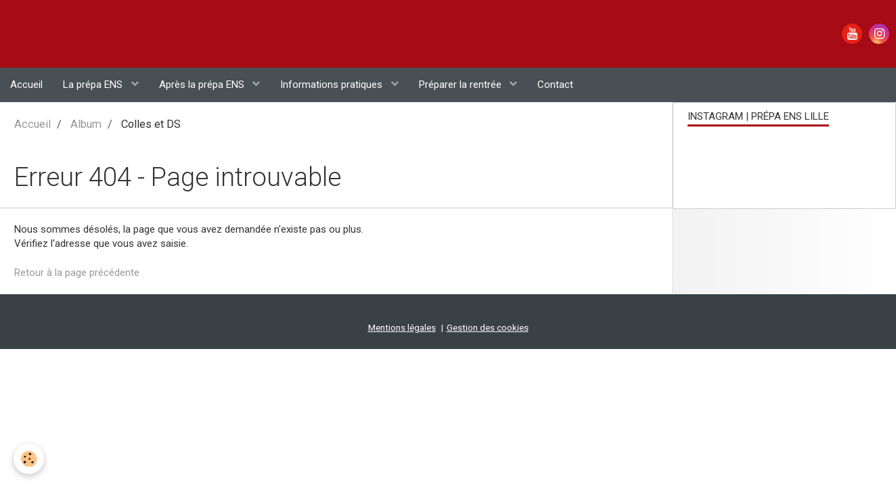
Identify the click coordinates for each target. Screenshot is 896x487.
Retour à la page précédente (76, 205)
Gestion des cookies (488, 260)
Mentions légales (402, 260)
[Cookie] (29, 459)
